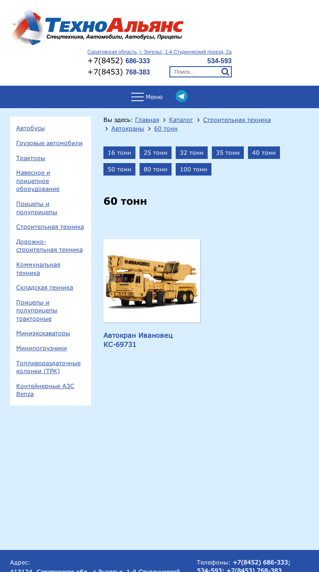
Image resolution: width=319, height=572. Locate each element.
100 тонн (193, 169)
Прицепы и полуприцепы (36, 207)
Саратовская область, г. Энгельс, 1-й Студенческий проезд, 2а (159, 52)
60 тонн (166, 128)
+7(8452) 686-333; (261, 562)
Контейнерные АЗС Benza (45, 390)
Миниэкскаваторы (43, 333)
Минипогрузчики (41, 348)
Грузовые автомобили (49, 142)
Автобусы (30, 127)
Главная (147, 120)
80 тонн (155, 169)
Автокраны (127, 128)
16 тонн (119, 152)
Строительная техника (50, 226)
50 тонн (119, 169)
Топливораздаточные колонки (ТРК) (48, 367)
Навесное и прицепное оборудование (37, 180)
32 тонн (192, 152)
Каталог (181, 120)
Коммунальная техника (38, 268)
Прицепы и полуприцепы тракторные (36, 310)
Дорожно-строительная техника (49, 245)
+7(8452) (118, 60)
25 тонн (155, 152)
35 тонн (228, 152)
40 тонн (264, 152)
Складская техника (44, 287)
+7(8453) (118, 71)
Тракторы (30, 157)
